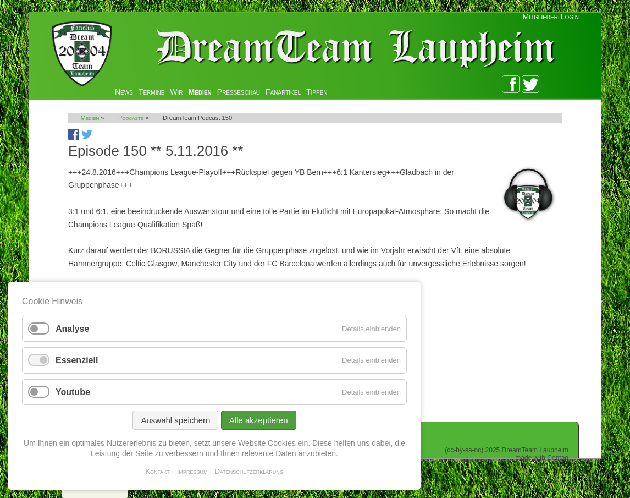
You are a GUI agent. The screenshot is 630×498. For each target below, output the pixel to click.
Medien (200, 91)
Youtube (73, 392)
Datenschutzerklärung (249, 471)
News (124, 91)
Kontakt (157, 471)
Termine (151, 91)
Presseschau (238, 91)
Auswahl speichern (175, 420)
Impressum (192, 471)
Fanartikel (283, 91)
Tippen (317, 91)
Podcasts (130, 117)
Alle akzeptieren (258, 420)
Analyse (72, 328)
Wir (176, 91)
